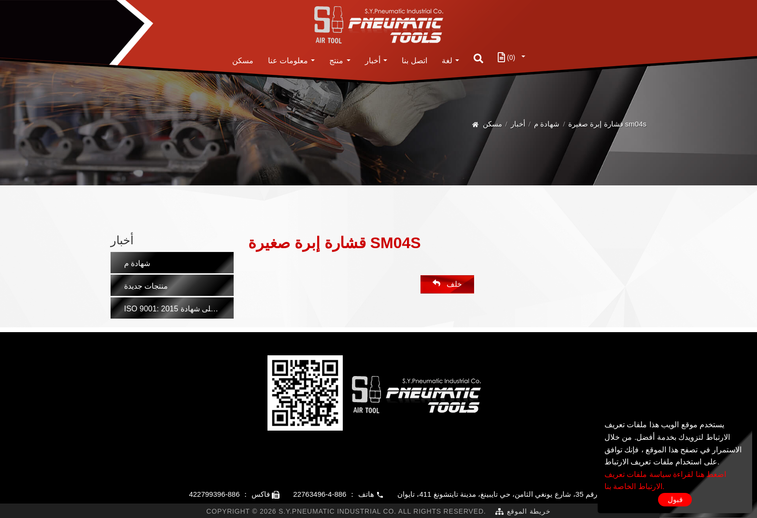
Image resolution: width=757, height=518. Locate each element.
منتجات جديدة (146, 286)
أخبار (372, 60)
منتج (336, 60)
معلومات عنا (288, 60)
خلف (447, 283)
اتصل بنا (414, 60)
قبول (675, 499)
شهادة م (547, 124)
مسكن (242, 60)
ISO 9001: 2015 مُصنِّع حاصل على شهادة (179, 309)
